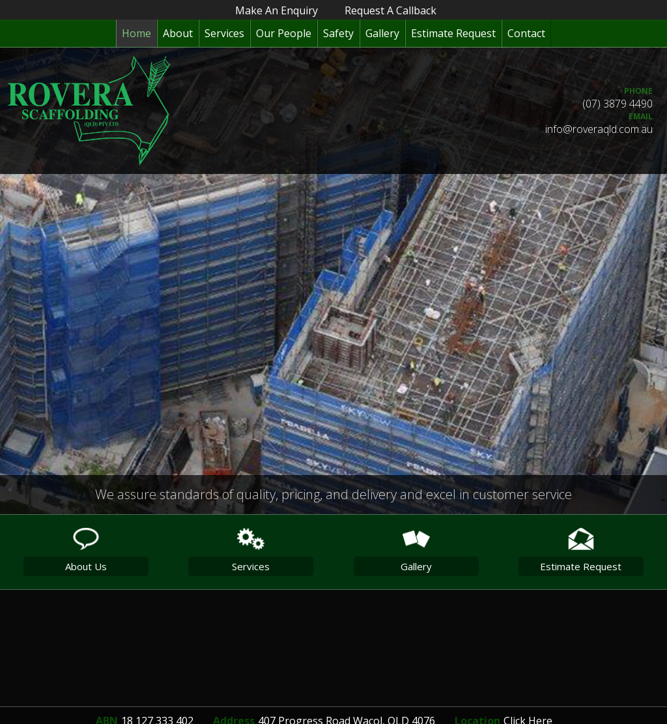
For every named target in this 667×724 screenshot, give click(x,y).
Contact (526, 33)
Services (224, 33)
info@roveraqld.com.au (599, 129)
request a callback (390, 10)
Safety (338, 33)
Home (136, 33)
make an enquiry (276, 10)
